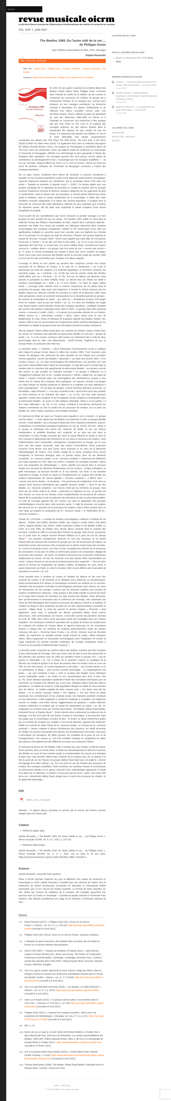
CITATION (30, 61)
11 (21, 1052)
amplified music (50, 77)
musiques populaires (91, 69)
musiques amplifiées (71, 69)
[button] (99, 159)
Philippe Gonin (54, 69)
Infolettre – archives (123, 137)
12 (21, 1065)
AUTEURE (41, 61)
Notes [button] (23, 915)
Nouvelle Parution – (136, 96)
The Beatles (88, 77)
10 (21, 1032)
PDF (22, 61)
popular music (76, 77)
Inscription (118, 133)
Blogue (116, 141)
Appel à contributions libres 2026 (131, 58)
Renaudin (38, 800)
